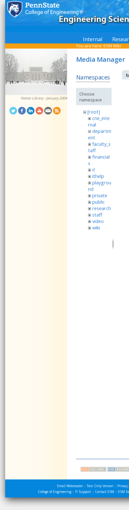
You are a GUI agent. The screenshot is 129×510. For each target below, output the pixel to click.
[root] (93, 111)
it (93, 169)
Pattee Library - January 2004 (44, 98)
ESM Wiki (112, 46)
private (99, 195)
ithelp (98, 176)
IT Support (83, 491)
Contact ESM (104, 491)
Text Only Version (100, 486)
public (98, 202)
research (101, 208)
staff (97, 214)
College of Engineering (54, 491)
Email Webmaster (70, 486)
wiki (96, 227)
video (98, 221)
